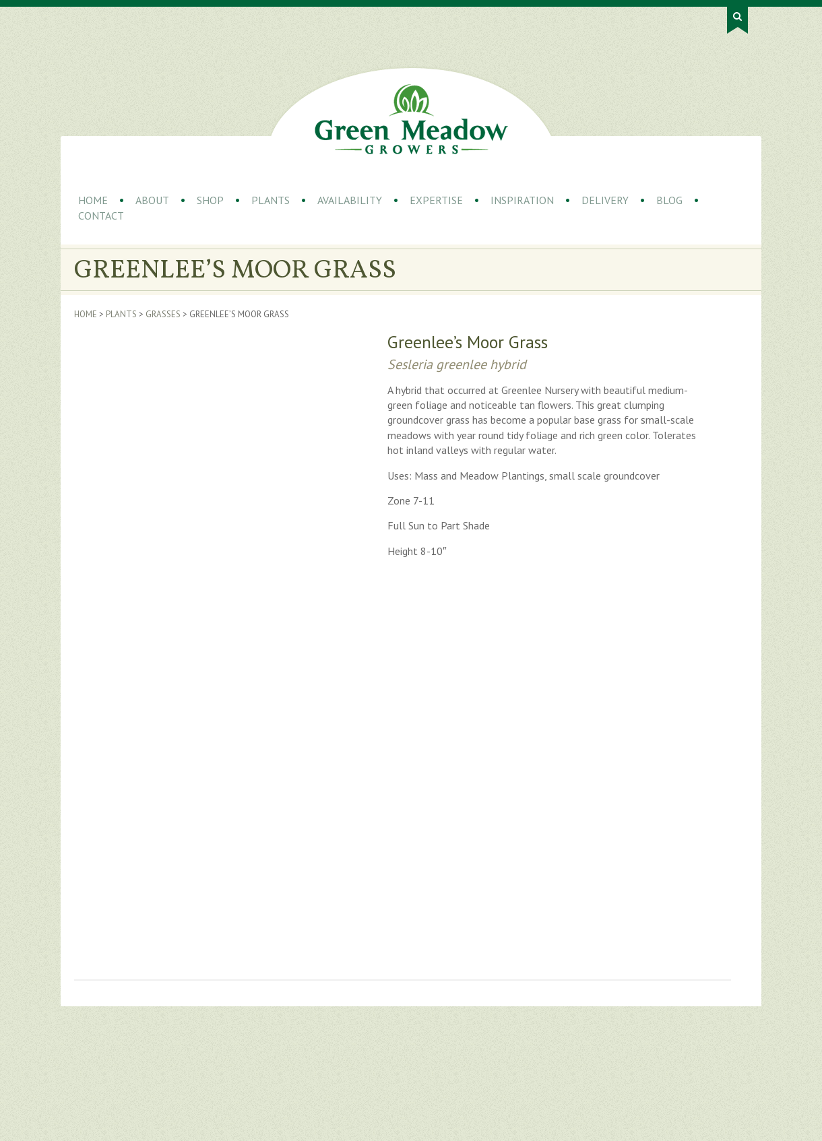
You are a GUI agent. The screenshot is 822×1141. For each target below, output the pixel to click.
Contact (101, 215)
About (152, 200)
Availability (349, 200)
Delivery (605, 200)
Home (93, 200)
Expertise (436, 200)
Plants (270, 200)
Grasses (163, 314)
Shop (210, 200)
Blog (669, 200)
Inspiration (522, 200)
